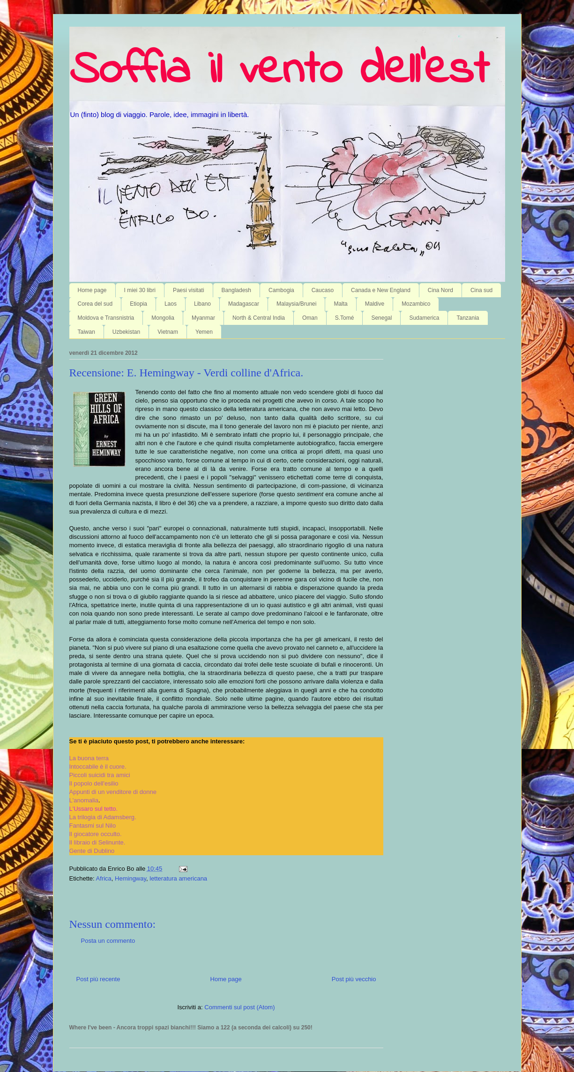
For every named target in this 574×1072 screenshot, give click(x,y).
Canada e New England (380, 290)
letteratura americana (178, 878)
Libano (202, 304)
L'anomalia (83, 800)
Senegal (381, 318)
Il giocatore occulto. (95, 833)
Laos (170, 304)
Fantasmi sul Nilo (92, 825)
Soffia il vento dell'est (279, 71)
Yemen (204, 332)
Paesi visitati (188, 290)
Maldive (374, 304)
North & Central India (258, 318)
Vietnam (167, 332)
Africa (104, 878)
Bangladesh (236, 290)
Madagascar (243, 304)
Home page (92, 290)
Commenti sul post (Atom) (239, 1007)
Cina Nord (440, 290)
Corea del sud (95, 304)
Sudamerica (424, 318)
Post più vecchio (354, 979)
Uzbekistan (126, 332)
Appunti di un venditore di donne (113, 791)
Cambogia (281, 290)
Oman (310, 318)
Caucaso (323, 290)
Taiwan (86, 332)
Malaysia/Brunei (296, 304)
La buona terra (89, 758)
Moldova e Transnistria (106, 318)
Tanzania (467, 318)
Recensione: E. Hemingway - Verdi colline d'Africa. (186, 373)
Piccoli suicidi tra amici (99, 774)
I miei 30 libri (140, 290)
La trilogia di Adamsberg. (102, 817)
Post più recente (98, 979)
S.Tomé (344, 318)
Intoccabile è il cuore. (98, 766)
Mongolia (162, 318)
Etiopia (138, 304)
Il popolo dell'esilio (94, 783)
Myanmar (203, 318)
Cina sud (481, 290)
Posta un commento (108, 940)
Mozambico (416, 304)
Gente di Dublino (92, 850)
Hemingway (130, 878)
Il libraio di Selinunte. (97, 842)
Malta (340, 304)
